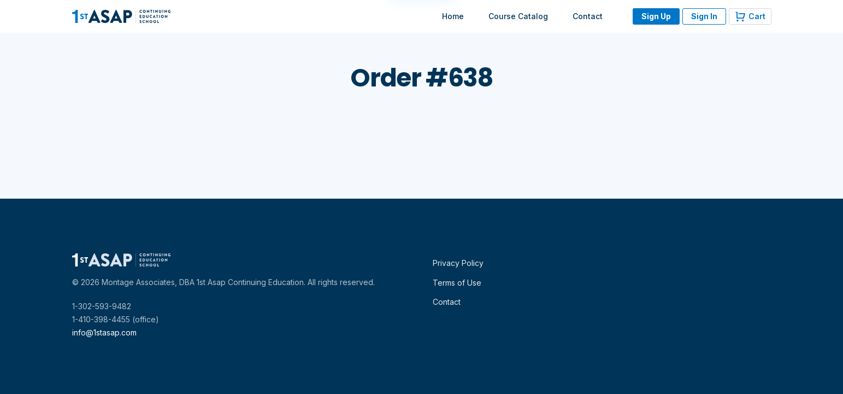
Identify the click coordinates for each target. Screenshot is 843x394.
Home (453, 16)
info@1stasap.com (104, 332)
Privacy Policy (458, 263)
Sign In (704, 16)
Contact (588, 16)
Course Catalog (518, 16)
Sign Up (656, 16)
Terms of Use (457, 282)
